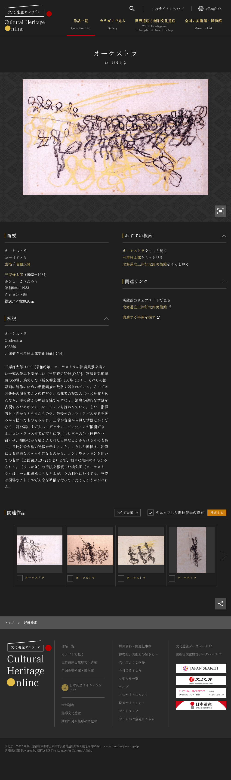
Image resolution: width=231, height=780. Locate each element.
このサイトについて (167, 8)
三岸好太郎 (14, 274)
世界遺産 (68, 704)
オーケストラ (134, 250)
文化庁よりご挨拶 (132, 662)
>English (210, 8)
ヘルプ (124, 686)
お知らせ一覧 (128, 678)
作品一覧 (80, 25)
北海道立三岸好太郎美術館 (145, 264)
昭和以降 (22, 264)
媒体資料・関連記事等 (135, 646)
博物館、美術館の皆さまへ (138, 654)
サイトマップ (128, 711)
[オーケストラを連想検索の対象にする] (20, 578)
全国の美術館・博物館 (203, 25)
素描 (8, 264)
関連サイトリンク (132, 702)
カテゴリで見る (113, 25)
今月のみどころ (130, 670)
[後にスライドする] (221, 556)
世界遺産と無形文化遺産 (155, 25)
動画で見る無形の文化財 (79, 721)
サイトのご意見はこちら (136, 719)
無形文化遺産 (71, 713)
